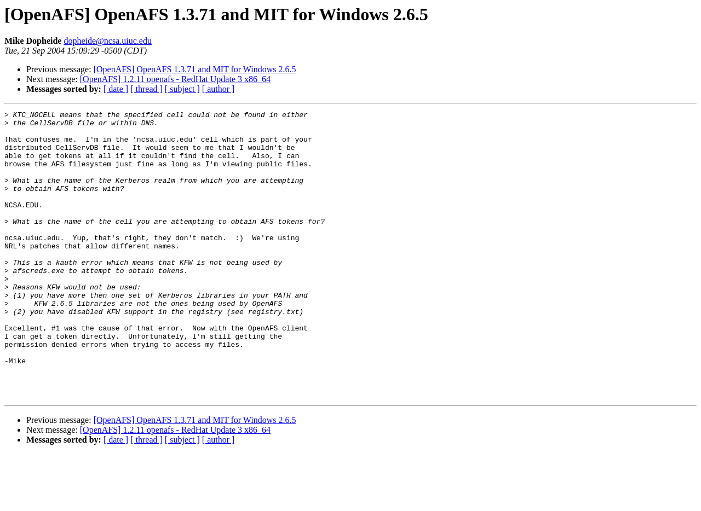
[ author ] (218, 89)
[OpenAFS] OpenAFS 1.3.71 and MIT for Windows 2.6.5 (195, 69)
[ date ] (116, 89)
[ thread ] (146, 89)
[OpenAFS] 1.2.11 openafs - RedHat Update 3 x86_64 (175, 79)
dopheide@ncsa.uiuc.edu (107, 40)
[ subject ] (182, 89)
